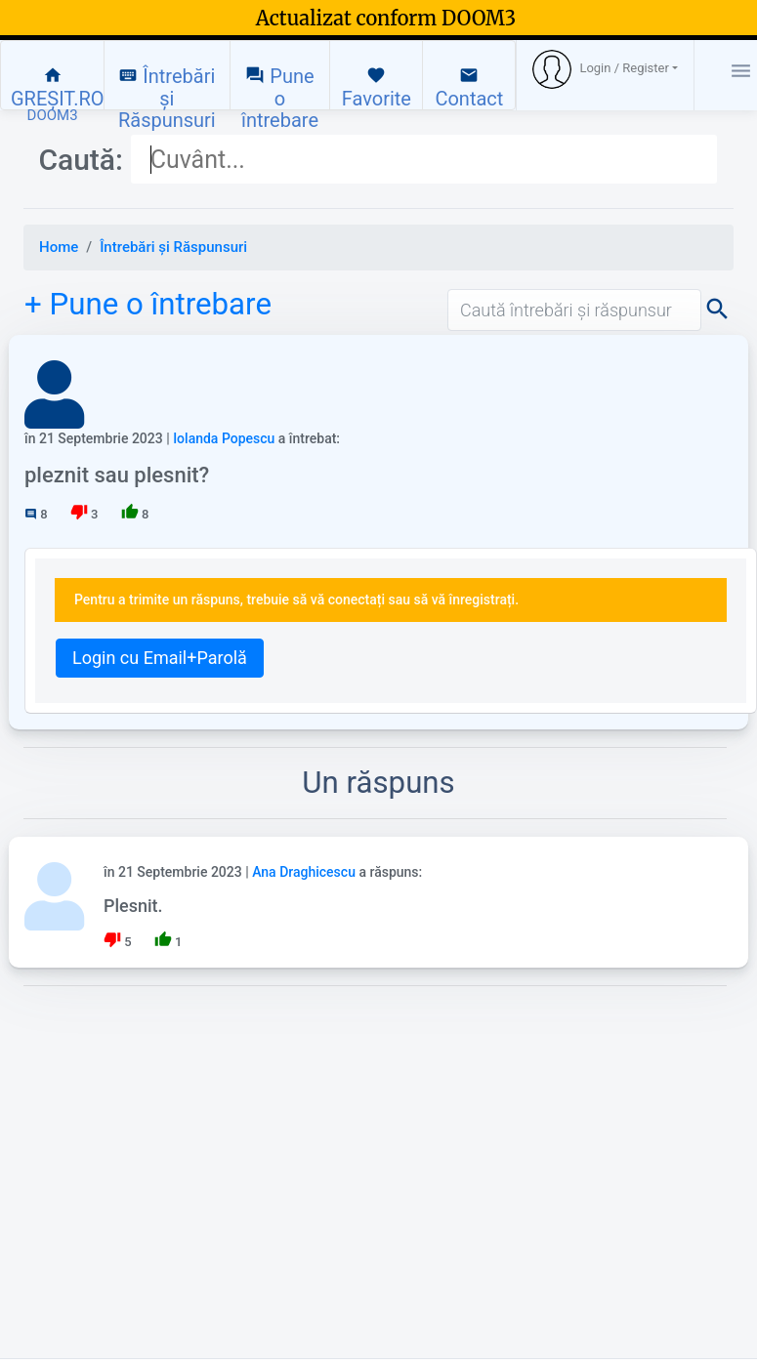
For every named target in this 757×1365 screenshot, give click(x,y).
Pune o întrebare (279, 87)
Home (58, 247)
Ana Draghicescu (304, 872)
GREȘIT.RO (58, 87)
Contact (469, 87)
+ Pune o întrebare (148, 304)
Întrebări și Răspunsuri (167, 87)
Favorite (376, 87)
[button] (605, 69)
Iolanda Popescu (223, 438)
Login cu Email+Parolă (159, 657)
